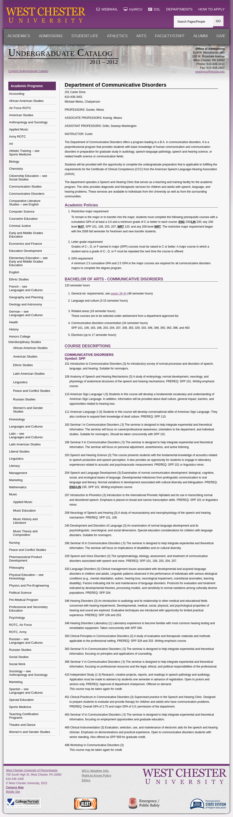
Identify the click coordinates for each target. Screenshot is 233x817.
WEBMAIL (107, 9)
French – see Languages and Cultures (26, 288)
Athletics (117, 36)
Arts (141, 36)
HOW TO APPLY (211, 9)
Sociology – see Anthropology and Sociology (28, 673)
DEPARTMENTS (179, 9)
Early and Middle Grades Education (26, 234)
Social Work (17, 664)
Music (13, 494)
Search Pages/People (191, 21)
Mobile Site (13, 791)
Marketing (16, 480)
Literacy (14, 466)
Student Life (84, 36)
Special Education (21, 700)
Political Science (20, 592)
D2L (154, 9)
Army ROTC (17, 136)
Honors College (19, 336)
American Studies (21, 115)
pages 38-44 (118, 293)
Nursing (14, 542)
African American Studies (26, 101)
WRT (120, 226)
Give (220, 36)
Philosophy (16, 567)
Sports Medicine (20, 707)
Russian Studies (24, 399)
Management (18, 473)
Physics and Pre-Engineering (29, 585)
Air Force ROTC (20, 108)
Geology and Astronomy (25, 304)
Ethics (86, 780)
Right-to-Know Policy (96, 775)
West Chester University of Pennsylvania (32, 770)
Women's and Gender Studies (28, 409)
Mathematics (18, 487)
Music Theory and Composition (25, 533)
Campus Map (15, 787)
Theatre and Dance (22, 725)
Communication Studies (25, 186)
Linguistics (20, 382)
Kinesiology (17, 419)
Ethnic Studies (19, 279)
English (14, 272)
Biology (14, 161)
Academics (19, 36)
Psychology (17, 617)
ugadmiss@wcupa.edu (210, 71)
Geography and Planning (26, 297)
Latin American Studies (29, 373)
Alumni (200, 36)
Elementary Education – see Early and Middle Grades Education (28, 261)
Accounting (16, 93)
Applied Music (18, 129)
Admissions (51, 36)
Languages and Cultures (26, 426)
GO (218, 21)
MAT (81, 226)
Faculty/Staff (170, 36)
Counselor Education (23, 218)
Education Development (25, 251)
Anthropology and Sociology (28, 122)
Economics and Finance (25, 243)
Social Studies (19, 657)
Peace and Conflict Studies (31, 391)
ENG (182, 222)
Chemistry (16, 168)
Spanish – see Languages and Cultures (26, 690)
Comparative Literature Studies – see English (24, 202)
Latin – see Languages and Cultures (26, 435)
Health (13, 322)
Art (11, 143)
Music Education (24, 510)
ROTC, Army (18, 632)
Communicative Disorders (26, 193)
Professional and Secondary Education (28, 608)
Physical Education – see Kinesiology (26, 576)
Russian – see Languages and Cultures (26, 640)
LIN (193, 222)
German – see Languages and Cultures (26, 313)
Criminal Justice (20, 226)
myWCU (133, 9)
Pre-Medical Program (23, 600)
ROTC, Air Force (20, 625)
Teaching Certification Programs (24, 715)
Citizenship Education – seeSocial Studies (28, 177)
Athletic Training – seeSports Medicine (24, 152)
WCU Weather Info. (95, 770)
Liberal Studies (19, 451)
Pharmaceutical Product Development (25, 558)
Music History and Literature (25, 520)
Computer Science (21, 211)
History (14, 329)
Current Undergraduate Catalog (28, 71)
